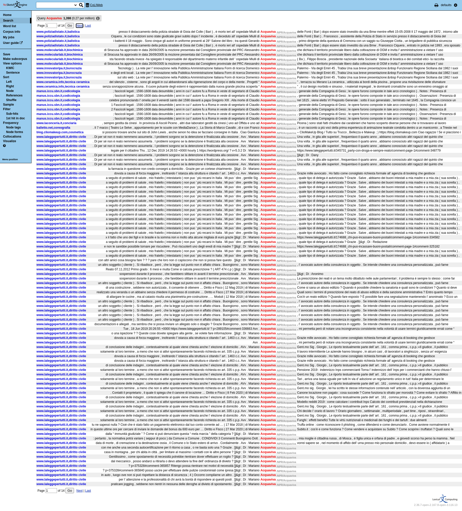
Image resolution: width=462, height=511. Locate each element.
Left (9, 82)
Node (10, 91)
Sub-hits (12, 114)
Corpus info (11, 32)
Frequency (11, 123)
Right (10, 86)
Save (6, 54)
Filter (6, 109)
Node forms (14, 132)
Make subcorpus (15, 59)
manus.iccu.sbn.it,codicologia (58, 91)
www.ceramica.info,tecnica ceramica (63, 82)
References (14, 95)
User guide (11, 43)
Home (7, 15)
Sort (6, 77)
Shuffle (11, 100)
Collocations (12, 136)
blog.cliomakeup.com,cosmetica (60, 132)
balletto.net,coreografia (53, 127)
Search (8, 20)
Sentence (13, 72)
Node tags (13, 127)
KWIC (10, 68)
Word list (9, 26)
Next (79, 25)
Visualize (9, 141)
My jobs (8, 37)
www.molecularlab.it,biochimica (60, 50)
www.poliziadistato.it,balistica (58, 32)
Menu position (10, 159)
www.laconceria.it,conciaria (57, 123)
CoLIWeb (96, 5)
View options (12, 63)
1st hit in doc (15, 118)
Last (88, 25)
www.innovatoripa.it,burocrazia (59, 68)
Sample (8, 104)
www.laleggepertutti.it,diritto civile (61, 137)
